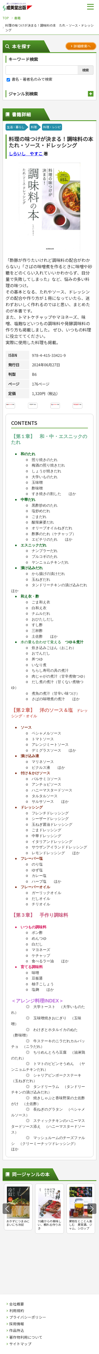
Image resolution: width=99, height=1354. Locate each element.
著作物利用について (26, 1337)
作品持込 (16, 1330)
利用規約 (16, 1311)
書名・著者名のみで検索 (29, 79)
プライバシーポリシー (27, 1317)
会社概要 (16, 1304)
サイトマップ (20, 1344)
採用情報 (16, 1324)
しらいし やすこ (26, 153)
